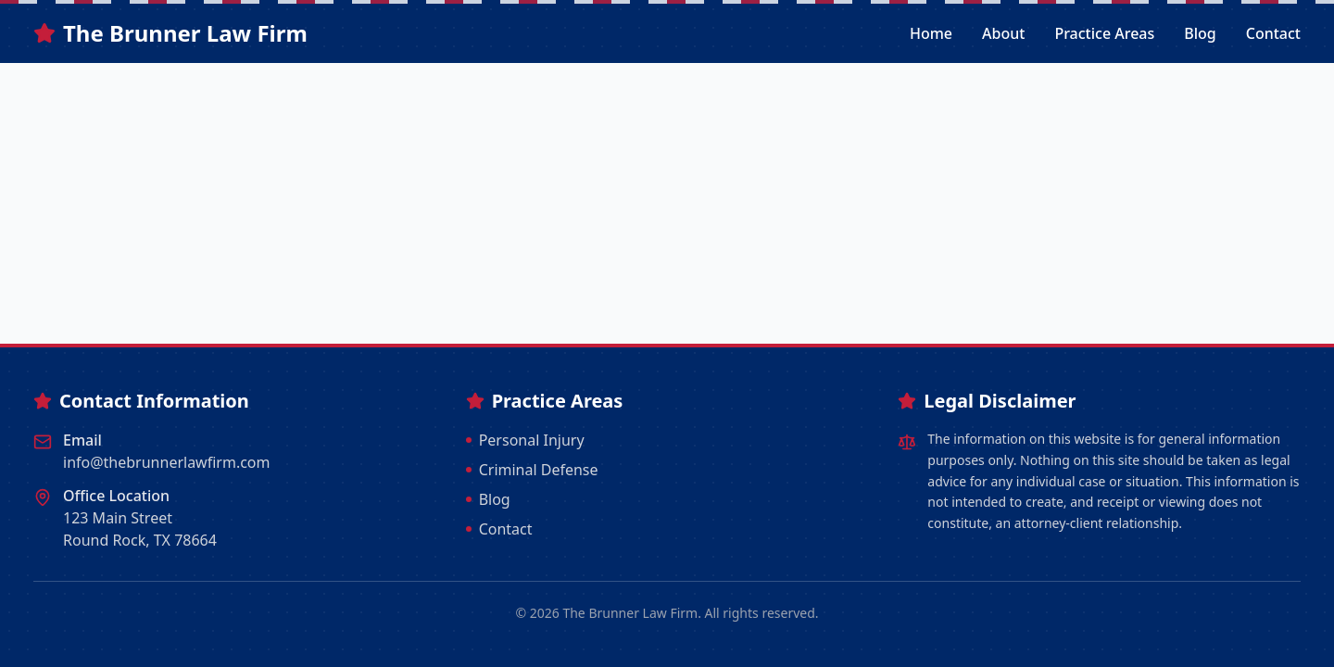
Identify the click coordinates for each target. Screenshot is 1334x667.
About (1003, 33)
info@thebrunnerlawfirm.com (167, 462)
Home (931, 33)
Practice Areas (1104, 33)
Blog (1199, 33)
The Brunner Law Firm (170, 33)
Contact (1273, 33)
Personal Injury (525, 440)
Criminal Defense (532, 469)
